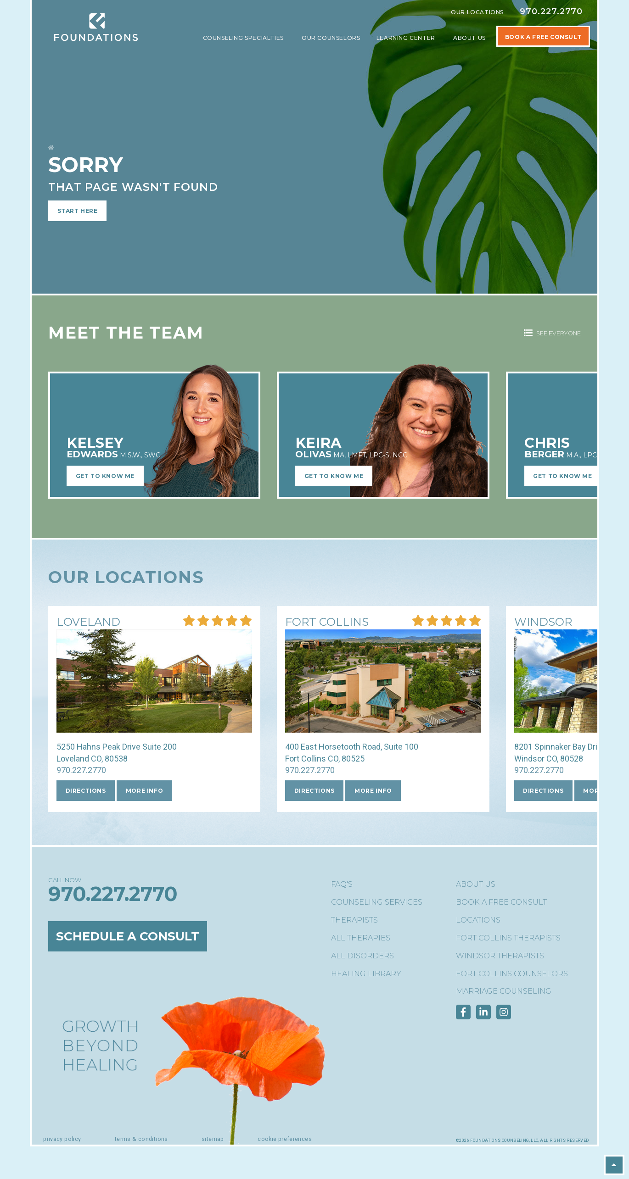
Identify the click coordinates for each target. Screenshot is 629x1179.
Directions (86, 790)
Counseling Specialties (244, 37)
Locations (478, 920)
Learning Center (406, 37)
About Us (470, 37)
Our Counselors (331, 37)
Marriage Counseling (503, 991)
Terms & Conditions (141, 1138)
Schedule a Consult (130, 936)
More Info (144, 790)
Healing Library (366, 973)
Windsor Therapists (500, 955)
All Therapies (360, 938)
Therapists (354, 920)
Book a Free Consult (501, 902)
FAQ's (342, 884)
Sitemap (213, 1138)
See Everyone (552, 333)
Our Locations (477, 12)
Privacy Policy (62, 1138)
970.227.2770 (551, 11)
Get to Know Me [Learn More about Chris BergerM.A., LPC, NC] (562, 476)
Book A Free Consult (543, 36)
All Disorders (362, 955)
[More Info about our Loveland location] (88, 623)
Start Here (77, 210)
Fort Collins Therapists (508, 938)
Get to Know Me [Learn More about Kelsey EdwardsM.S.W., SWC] (105, 476)
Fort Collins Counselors (512, 973)
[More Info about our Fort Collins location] (327, 623)
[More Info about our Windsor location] (543, 623)
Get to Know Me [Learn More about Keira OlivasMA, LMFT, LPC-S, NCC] (333, 476)
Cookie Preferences (285, 1138)
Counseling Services (376, 902)
